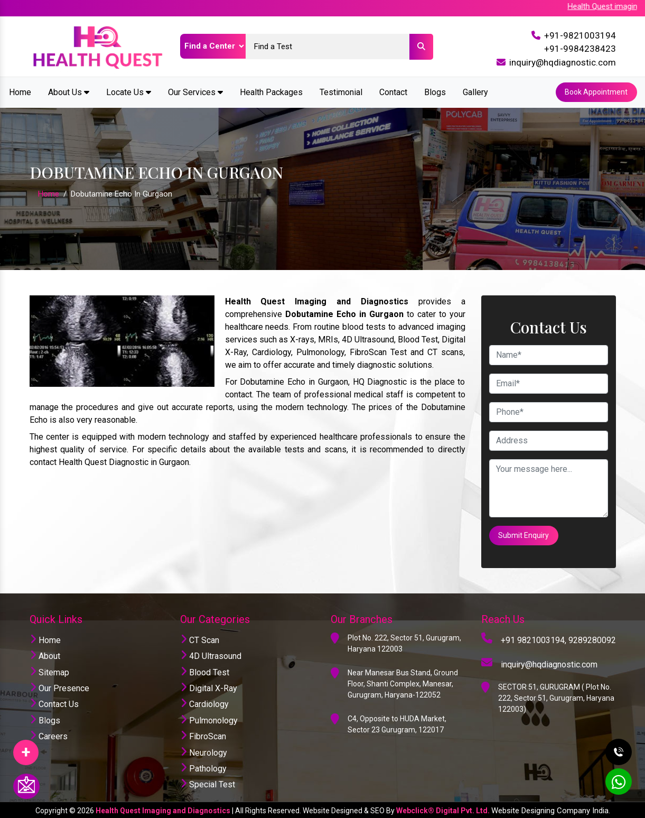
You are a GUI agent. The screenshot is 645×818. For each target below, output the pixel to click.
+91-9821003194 (580, 35)
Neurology (203, 751)
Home (20, 92)
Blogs (435, 92)
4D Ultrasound (210, 655)
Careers (49, 735)
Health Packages (271, 92)
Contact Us (54, 703)
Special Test (207, 783)
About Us (68, 92)
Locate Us (128, 92)
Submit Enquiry (524, 534)
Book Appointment (596, 92)
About (45, 655)
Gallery (475, 92)
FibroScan (203, 735)
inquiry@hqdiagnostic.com (562, 62)
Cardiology (204, 703)
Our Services (195, 92)
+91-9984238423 (580, 48)
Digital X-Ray (208, 687)
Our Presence (59, 687)
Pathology (203, 767)
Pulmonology (209, 719)
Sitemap (49, 671)
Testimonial (341, 92)
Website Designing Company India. (550, 809)
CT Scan (199, 639)
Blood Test (204, 671)
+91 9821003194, (533, 639)
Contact (393, 92)
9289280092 (592, 639)
